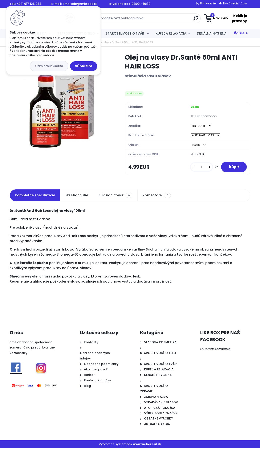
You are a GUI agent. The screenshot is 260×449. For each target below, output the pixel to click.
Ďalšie (239, 33)
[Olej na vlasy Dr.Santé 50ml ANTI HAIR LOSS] (60, 103)
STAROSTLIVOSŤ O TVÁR (125, 33)
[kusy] (200, 167)
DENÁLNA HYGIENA (212, 33)
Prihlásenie (208, 3)
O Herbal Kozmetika (215, 349)
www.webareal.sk (147, 445)
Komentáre (157, 195)
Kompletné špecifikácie (35, 195)
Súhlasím (83, 66)
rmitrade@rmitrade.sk (80, 4)
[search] (171, 20)
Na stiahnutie (76, 195)
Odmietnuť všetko (49, 66)
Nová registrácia (235, 3)
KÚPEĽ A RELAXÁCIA (171, 33)
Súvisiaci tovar (115, 195)
